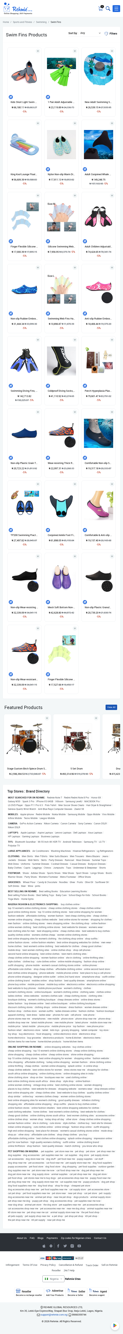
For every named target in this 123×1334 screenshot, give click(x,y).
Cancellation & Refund (71, 1265)
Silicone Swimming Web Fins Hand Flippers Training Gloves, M (61, 246)
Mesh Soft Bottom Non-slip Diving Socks (61, 607)
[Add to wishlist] (47, 718)
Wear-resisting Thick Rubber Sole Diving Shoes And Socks (61, 463)
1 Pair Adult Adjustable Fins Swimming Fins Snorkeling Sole (61, 102)
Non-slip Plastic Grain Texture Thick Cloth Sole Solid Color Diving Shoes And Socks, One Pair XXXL (24, 463)
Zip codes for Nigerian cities (76, 1238)
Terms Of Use (30, 1265)
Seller (76, 1292)
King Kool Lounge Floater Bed (24, 174)
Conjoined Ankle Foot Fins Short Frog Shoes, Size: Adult (61, 535)
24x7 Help (69, 1270)
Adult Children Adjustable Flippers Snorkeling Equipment (98, 246)
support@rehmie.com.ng (54, 1314)
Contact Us (100, 1238)
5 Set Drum (77, 768)
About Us (22, 1238)
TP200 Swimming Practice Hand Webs (24, 535)
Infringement (13, 1265)
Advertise (55, 1292)
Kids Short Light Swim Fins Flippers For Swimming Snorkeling (24, 102)
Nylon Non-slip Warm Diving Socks (61, 174)
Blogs (41, 1238)
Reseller (56, 1270)
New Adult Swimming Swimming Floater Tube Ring (98, 102)
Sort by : (73, 33)
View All (111, 707)
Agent (98, 1292)
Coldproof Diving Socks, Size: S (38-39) (61, 390)
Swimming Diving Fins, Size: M (24, 390)
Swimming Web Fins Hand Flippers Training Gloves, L (61, 318)
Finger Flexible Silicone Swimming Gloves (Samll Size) (61, 679)
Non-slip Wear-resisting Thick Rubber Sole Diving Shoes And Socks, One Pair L (24, 607)
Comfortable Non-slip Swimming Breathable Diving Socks (98, 463)
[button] (116, 8)
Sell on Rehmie (109, 1265)
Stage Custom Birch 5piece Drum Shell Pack (27, 768)
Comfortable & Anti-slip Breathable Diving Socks (98, 535)
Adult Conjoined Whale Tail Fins (98, 174)
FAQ (32, 1238)
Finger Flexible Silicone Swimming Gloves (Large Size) (24, 246)
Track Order (92, 1265)
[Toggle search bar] (107, 8)
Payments (52, 1238)
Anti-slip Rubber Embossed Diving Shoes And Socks (98, 318)
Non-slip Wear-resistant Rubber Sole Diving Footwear (24, 679)
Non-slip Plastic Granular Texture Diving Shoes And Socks (98, 607)
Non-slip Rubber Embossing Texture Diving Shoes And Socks (24, 318)
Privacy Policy (48, 1265)
